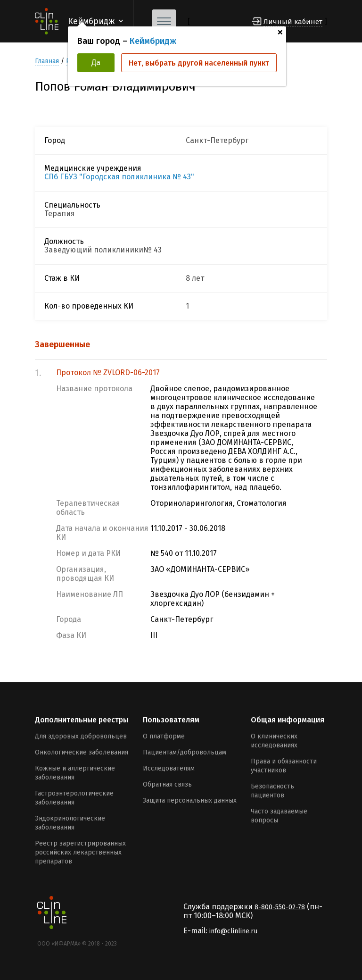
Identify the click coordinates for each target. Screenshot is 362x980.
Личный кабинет (292, 21)
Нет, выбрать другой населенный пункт (199, 63)
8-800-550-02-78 (280, 907)
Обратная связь (167, 784)
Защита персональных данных (190, 800)
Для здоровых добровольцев (81, 736)
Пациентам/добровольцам (184, 752)
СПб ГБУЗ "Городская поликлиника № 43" (119, 177)
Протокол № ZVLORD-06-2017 (108, 372)
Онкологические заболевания (81, 752)
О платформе (164, 736)
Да (95, 62)
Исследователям (169, 768)
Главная (47, 61)
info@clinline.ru (233, 931)
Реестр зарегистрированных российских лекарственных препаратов (80, 852)
